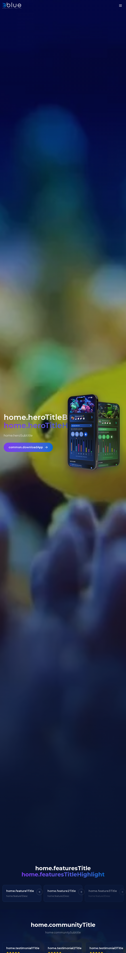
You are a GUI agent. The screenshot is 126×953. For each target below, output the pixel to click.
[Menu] (120, 5)
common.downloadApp (28, 449)
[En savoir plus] (39, 892)
